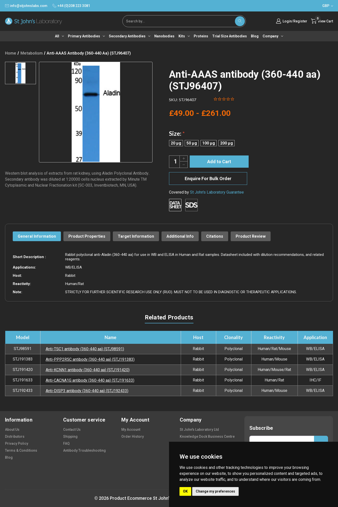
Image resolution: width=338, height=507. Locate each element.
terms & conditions (21, 450)
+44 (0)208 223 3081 (71, 6)
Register (300, 21)
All (59, 36)
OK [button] (185, 491)
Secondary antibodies (129, 36)
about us (12, 430)
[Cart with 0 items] (322, 21)
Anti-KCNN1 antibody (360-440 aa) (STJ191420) (88, 369)
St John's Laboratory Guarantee (217, 192)
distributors (14, 436)
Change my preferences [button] (215, 491)
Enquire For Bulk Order (208, 178)
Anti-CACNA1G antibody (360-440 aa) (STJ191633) (90, 380)
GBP (327, 6)
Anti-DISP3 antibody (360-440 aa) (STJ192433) (87, 390)
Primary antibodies (86, 36)
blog (9, 457)
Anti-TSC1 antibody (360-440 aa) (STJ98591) (85, 349)
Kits (184, 36)
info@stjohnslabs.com (26, 5)
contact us (72, 430)
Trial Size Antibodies (229, 36)
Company (273, 36)
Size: (177, 133)
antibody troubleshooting (84, 450)
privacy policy (16, 443)
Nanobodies (164, 36)
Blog (255, 36)
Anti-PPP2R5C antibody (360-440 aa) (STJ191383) (90, 359)
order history (132, 436)
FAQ (66, 443)
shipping (70, 436)
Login (287, 21)
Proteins (201, 36)
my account (130, 430)
